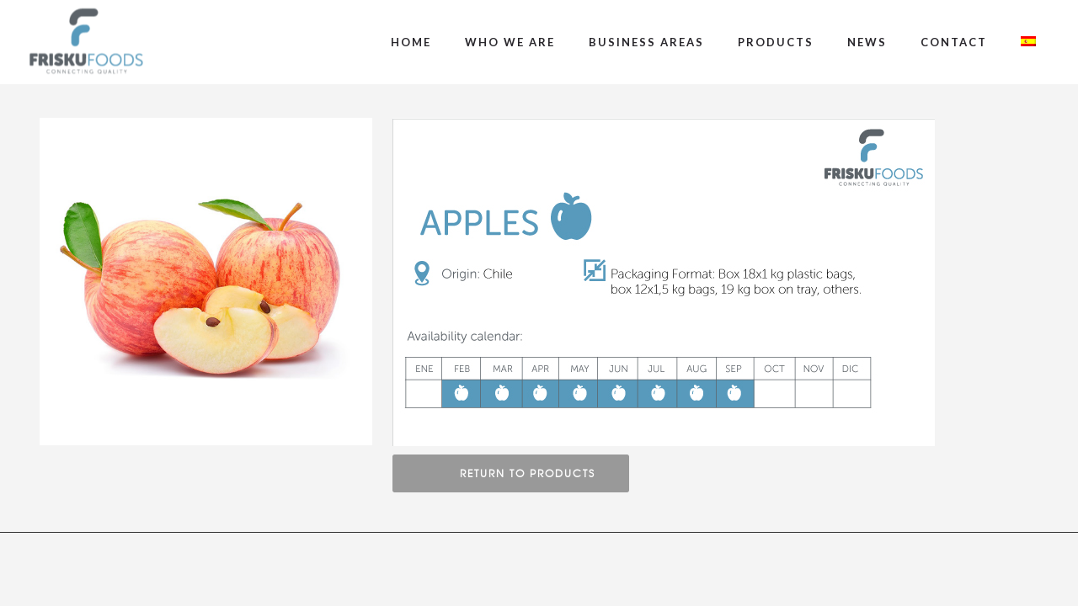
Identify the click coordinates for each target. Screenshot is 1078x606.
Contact (954, 42)
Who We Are (510, 42)
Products (776, 42)
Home (411, 42)
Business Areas (646, 42)
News (867, 42)
